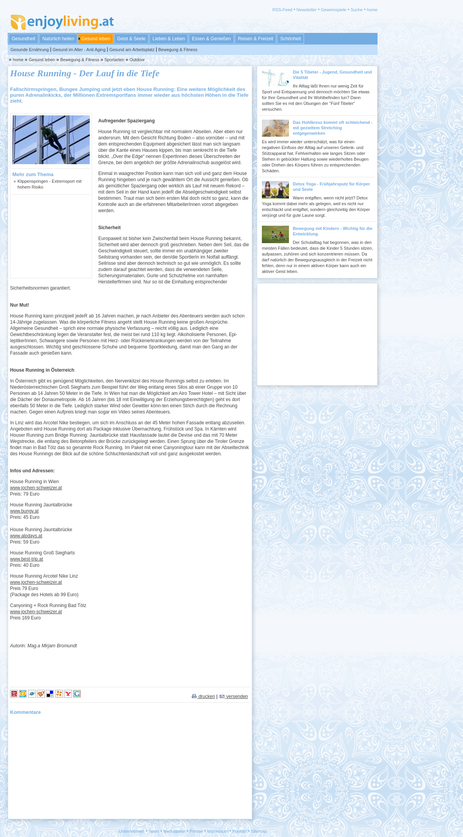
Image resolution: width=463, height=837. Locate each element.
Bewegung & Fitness (177, 49)
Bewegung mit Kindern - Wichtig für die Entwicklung (332, 231)
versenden (233, 696)
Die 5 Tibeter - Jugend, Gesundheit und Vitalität (332, 75)
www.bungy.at (24, 511)
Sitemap (259, 831)
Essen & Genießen (211, 38)
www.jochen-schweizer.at (36, 488)
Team (154, 831)
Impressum (217, 831)
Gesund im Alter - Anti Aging (79, 49)
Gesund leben (95, 38)
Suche (356, 9)
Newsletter (307, 9)
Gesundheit (23, 38)
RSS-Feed (282, 9)
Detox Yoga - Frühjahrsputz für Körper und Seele (331, 187)
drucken (203, 696)
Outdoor (137, 59)
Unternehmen (132, 831)
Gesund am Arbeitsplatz (132, 49)
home (372, 9)
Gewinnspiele (333, 9)
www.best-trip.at (26, 559)
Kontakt (239, 831)
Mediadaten (174, 831)
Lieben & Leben (168, 38)
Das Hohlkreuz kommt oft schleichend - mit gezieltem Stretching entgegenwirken (332, 127)
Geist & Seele (131, 38)
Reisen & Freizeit (255, 38)
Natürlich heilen (58, 38)
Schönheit (290, 38)
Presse (196, 831)
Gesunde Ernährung (29, 49)
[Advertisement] (51, 236)
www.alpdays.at (26, 536)
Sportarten (114, 59)
